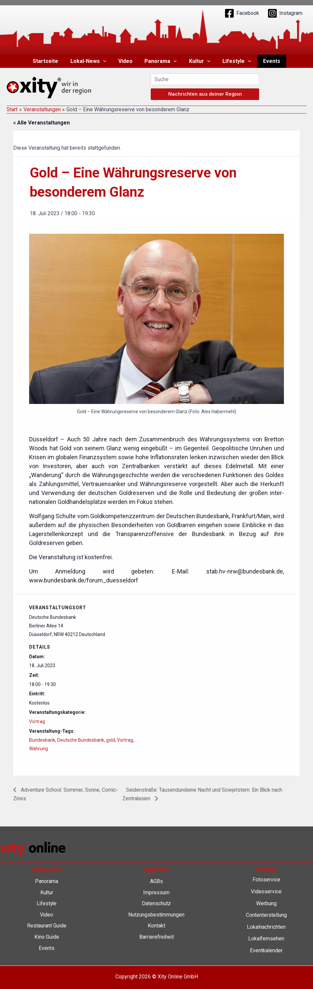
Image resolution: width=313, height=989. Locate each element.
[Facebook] (241, 13)
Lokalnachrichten (266, 927)
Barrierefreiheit (156, 937)
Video (127, 61)
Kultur (198, 61)
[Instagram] (284, 13)
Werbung (266, 903)
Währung (38, 748)
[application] (106, 61)
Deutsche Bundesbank (80, 740)
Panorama (160, 61)
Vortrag (37, 721)
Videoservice (266, 891)
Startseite (50, 61)
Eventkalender (266, 950)
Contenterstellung (266, 915)
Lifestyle (233, 61)
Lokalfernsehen (266, 939)
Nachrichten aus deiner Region (205, 94)
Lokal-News (91, 61)
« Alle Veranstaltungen (41, 123)
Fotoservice (266, 880)
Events (267, 61)
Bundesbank (42, 740)
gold (110, 740)
